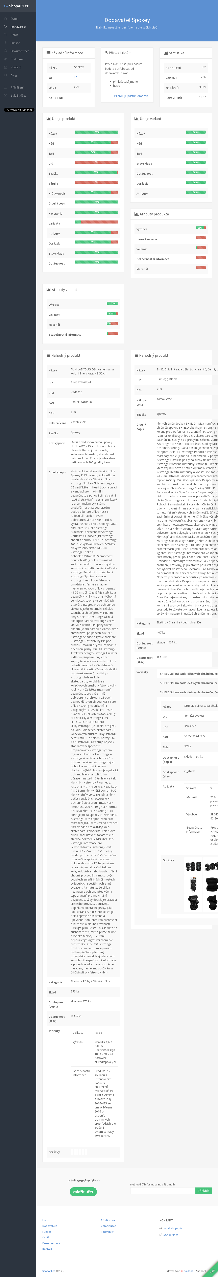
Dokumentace (16, 51)
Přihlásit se (108, 1220)
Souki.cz (189, 1271)
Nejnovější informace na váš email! (152, 1184)
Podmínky (107, 1232)
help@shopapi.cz (173, 1228)
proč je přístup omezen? (131, 96)
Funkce (46, 1232)
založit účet (83, 1191)
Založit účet (108, 1226)
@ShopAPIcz (170, 1235)
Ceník (45, 1237)
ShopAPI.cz (48, 1271)
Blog (10, 75)
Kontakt (47, 1249)
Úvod (45, 1220)
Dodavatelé (49, 1226)
